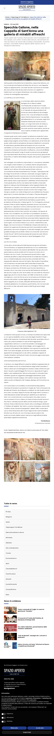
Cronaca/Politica (11, 589)
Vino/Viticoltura (11, 574)
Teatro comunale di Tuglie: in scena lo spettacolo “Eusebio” (31, 610)
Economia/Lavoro (11, 558)
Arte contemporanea (12, 548)
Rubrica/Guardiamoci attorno (15, 532)
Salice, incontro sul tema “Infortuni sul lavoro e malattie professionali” (33, 645)
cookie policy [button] (32, 700)
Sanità (8, 522)
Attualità (8, 579)
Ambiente (9, 542)
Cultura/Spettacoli (11, 568)
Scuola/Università (11, 584)
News (7, 594)
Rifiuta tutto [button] (14, 728)
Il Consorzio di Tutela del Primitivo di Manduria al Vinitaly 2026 (30, 619)
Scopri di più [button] (27, 732)
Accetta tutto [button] (40, 728)
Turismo (8, 553)
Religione (9, 517)
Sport (7, 563)
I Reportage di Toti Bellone (20, 17)
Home (7, 17)
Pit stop (8, 511)
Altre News (9, 537)
